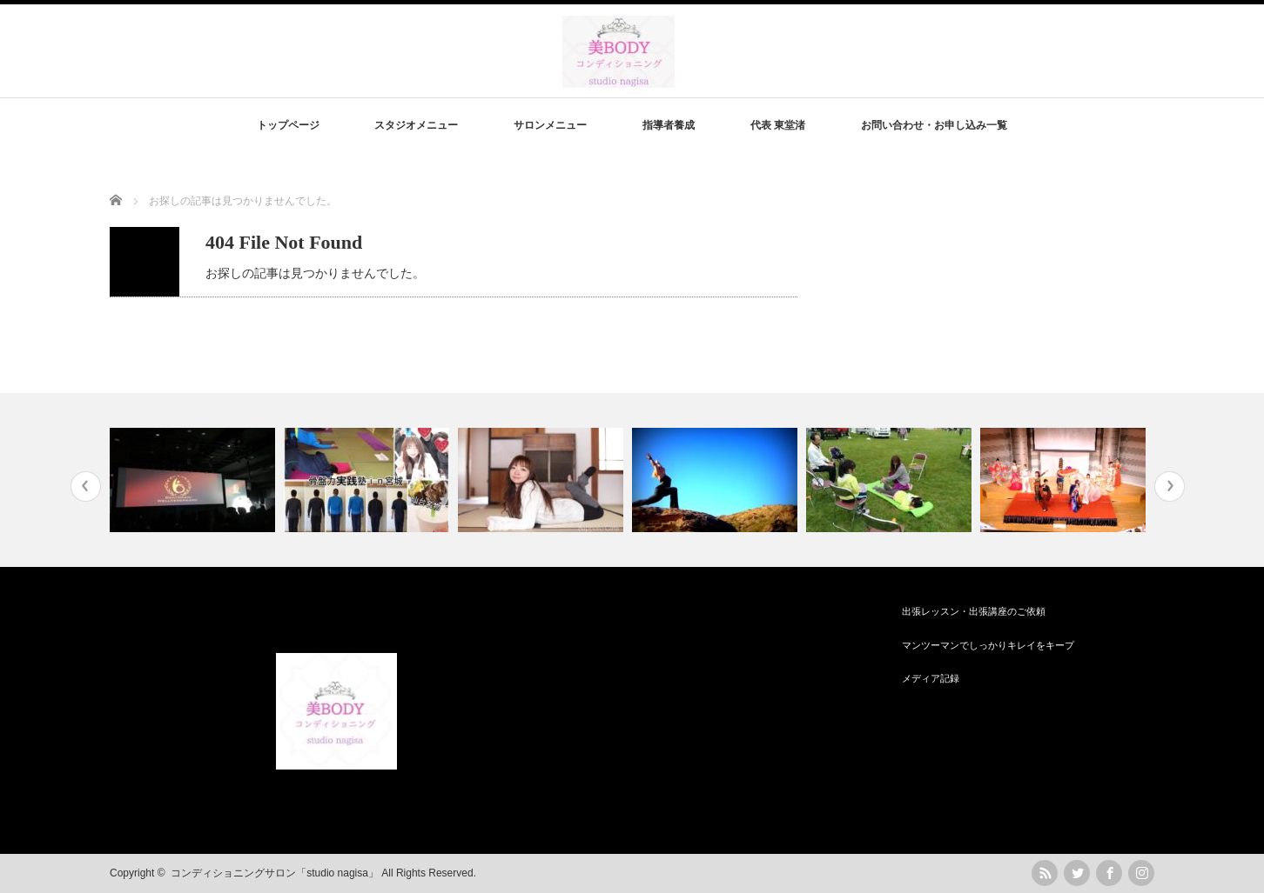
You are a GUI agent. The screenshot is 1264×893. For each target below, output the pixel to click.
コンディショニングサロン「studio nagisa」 (275, 873)
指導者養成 (668, 125)
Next (1169, 486)
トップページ (288, 125)
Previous (86, 486)
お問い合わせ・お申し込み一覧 (934, 125)
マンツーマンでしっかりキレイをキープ (988, 645)
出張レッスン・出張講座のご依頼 (973, 611)
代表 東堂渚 (777, 125)
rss (1045, 873)
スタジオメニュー (416, 125)
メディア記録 (930, 678)
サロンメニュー (550, 125)
